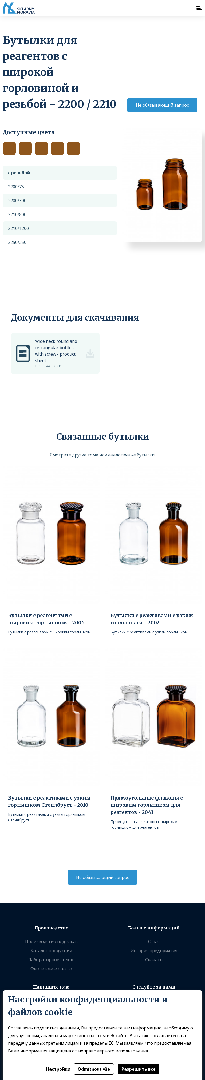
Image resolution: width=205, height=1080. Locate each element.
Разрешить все (138, 1069)
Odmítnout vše (94, 1069)
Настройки (58, 1069)
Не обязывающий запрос (162, 105)
